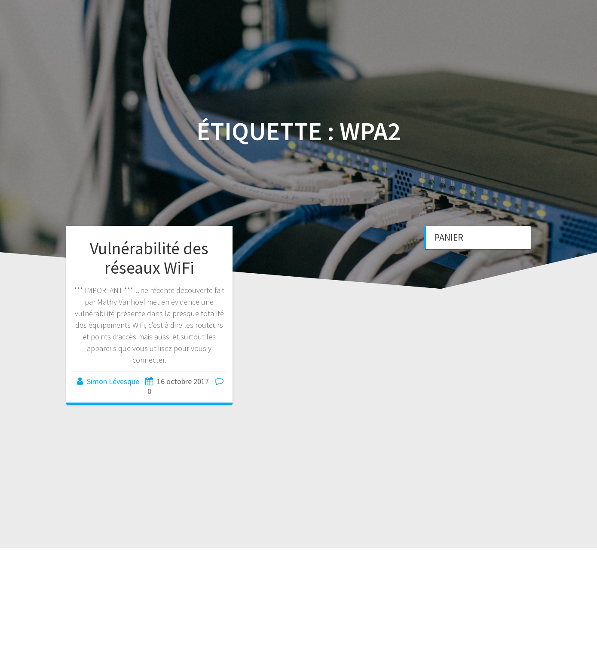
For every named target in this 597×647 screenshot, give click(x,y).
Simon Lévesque (113, 381)
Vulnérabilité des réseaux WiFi (149, 258)
